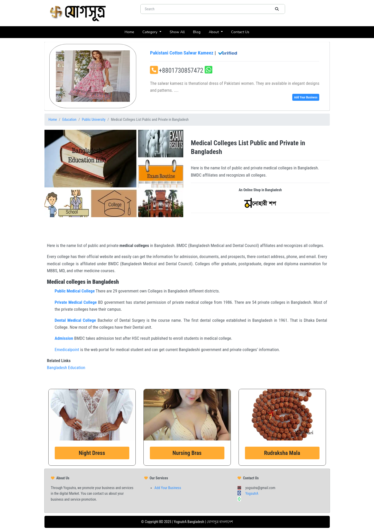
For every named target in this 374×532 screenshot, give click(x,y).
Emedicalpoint (67, 349)
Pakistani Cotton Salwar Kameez (194, 53)
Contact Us (242, 31)
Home (131, 31)
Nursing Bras (187, 453)
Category (150, 32)
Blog (199, 31)
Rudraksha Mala (282, 453)
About (214, 32)
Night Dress (92, 453)
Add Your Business (305, 97)
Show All (179, 31)
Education (69, 119)
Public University (94, 119)
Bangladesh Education (66, 367)
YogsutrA (251, 493)
